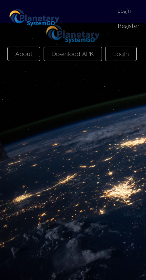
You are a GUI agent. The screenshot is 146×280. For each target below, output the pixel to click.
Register (129, 25)
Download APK (72, 54)
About (23, 54)
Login (124, 10)
